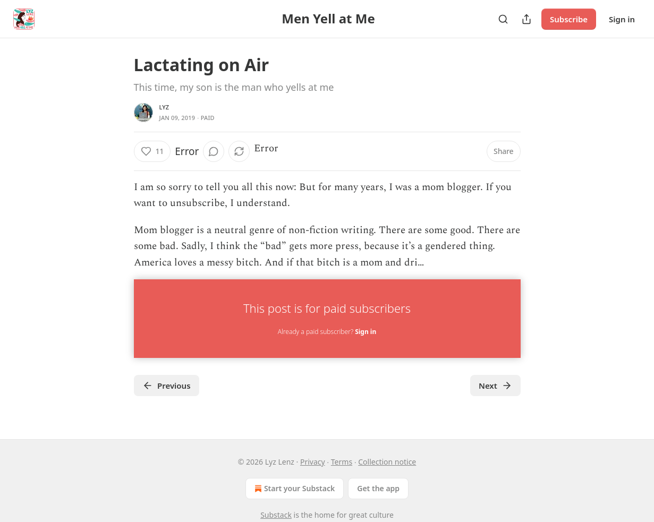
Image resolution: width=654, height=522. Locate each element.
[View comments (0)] (213, 151)
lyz (164, 107)
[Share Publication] (526, 19)
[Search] (503, 19)
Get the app (378, 488)
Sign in (622, 19)
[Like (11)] (152, 151)
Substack (276, 515)
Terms (341, 462)
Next (495, 385)
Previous (166, 385)
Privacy (312, 462)
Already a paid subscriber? (327, 331)
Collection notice (387, 462)
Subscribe (569, 19)
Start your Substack (293, 488)
